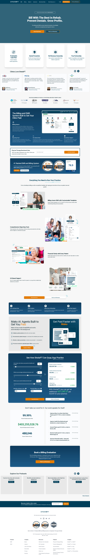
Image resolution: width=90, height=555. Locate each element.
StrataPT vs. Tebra (71, 548)
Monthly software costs (20, 388)
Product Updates (42, 548)
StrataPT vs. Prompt (71, 544)
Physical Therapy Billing (58, 541)
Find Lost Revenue (52, 31)
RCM (11, 544)
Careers (26, 544)
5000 (41, 368)
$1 (14, 376)
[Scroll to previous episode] (75, 473)
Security (26, 553)
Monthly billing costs (36, 388)
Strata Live (41, 551)
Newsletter (26, 548)
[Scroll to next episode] (78, 473)
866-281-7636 (45, 535)
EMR (21, 1)
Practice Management (57, 544)
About (25, 541)
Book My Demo (37, 31)
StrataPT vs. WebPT (71, 541)
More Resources (52, 2)
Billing (25, 1)
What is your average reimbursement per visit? (24, 372)
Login (60, 1)
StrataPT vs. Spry (70, 546)
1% (14, 385)
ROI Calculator (41, 544)
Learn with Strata (27, 546)
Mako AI (29, 1)
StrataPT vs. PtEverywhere (72, 551)
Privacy (25, 551)
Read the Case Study (10, 89)
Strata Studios (41, 546)
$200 (41, 376)
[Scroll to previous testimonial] (75, 71)
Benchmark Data (43, 2)
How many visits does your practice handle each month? (24, 364)
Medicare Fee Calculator (44, 541)
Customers (35, 1)
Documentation (56, 546)
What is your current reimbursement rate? (23, 380)
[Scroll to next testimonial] (78, 71)
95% (41, 385)
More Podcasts (86, 495)
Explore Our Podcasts (18, 474)
